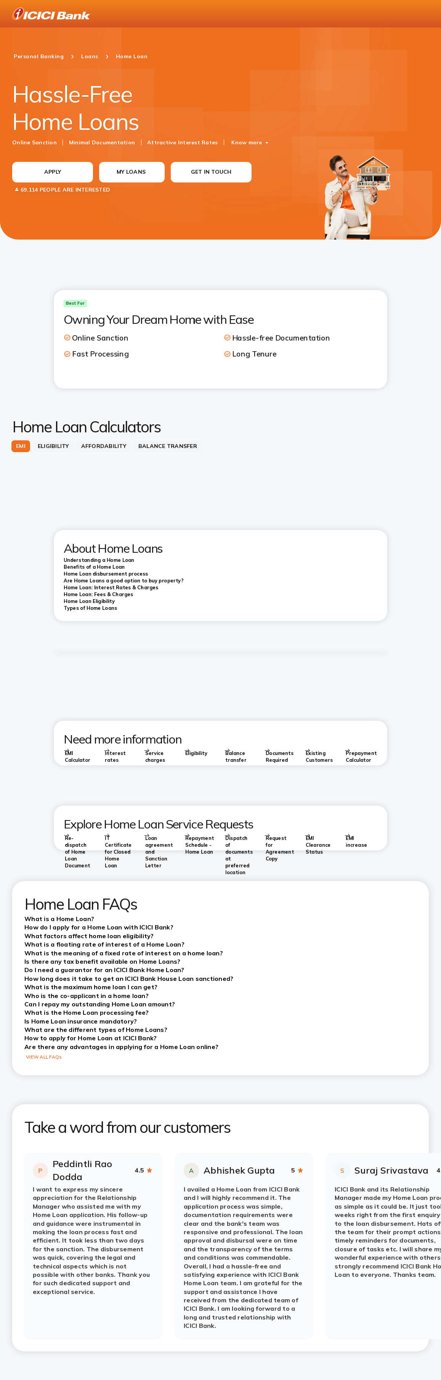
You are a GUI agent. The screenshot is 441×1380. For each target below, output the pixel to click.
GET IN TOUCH (211, 171)
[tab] (20, 446)
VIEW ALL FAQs (44, 1057)
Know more (246, 142)
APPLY (52, 171)
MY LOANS (131, 171)
